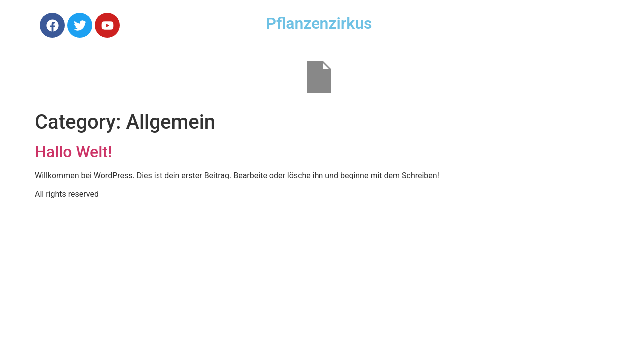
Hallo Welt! (73, 151)
